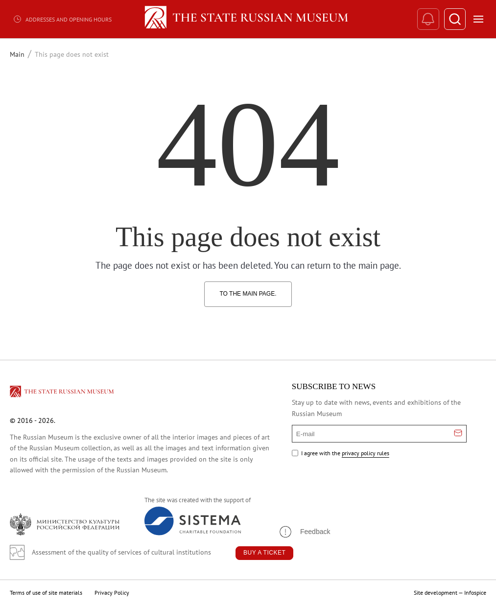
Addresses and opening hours (62, 19)
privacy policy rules (365, 453)
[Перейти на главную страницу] (63, 393)
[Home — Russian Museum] (248, 19)
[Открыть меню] (478, 19)
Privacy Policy (111, 592)
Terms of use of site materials (46, 592)
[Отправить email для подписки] (458, 433)
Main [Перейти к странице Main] (17, 54)
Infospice (475, 592)
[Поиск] (455, 19)
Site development (435, 592)
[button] (304, 532)
